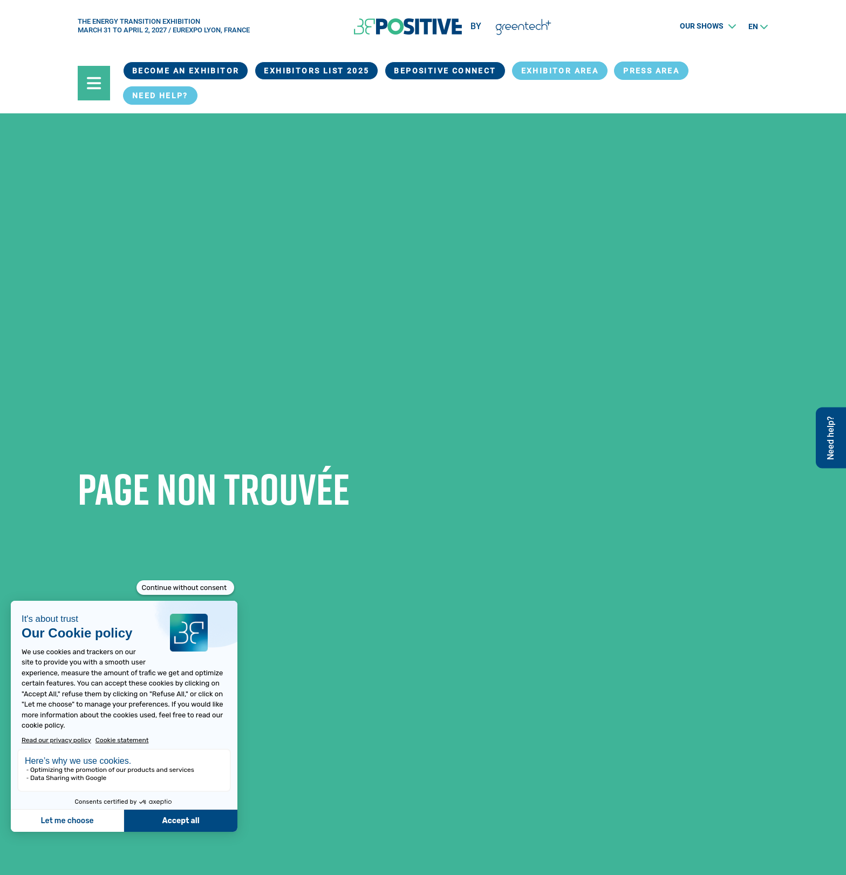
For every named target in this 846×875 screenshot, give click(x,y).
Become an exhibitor (186, 70)
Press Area (651, 70)
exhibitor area (560, 70)
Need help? (160, 95)
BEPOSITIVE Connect (445, 70)
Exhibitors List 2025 (316, 70)
